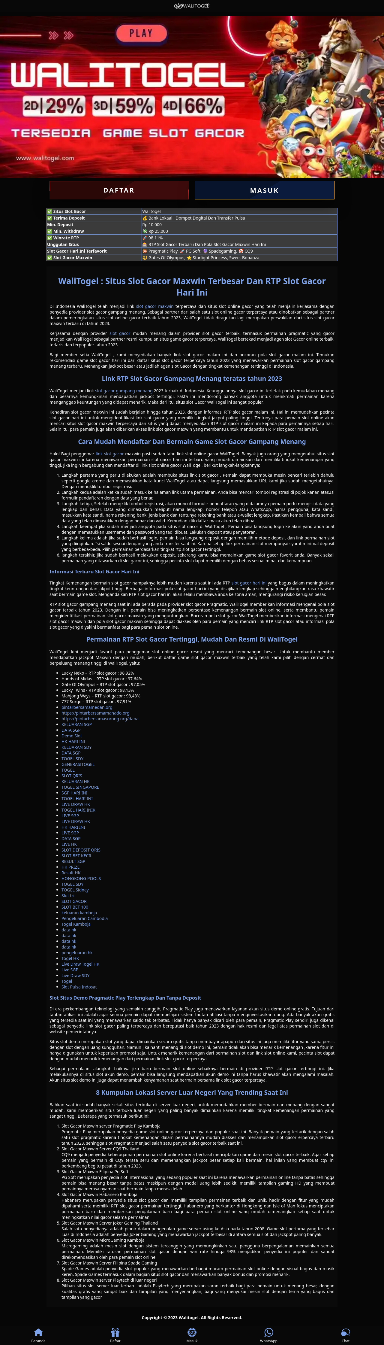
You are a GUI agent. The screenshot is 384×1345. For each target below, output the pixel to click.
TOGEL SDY (72, 758)
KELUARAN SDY (77, 747)
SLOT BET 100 (75, 907)
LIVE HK (69, 844)
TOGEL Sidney (75, 890)
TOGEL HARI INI (77, 798)
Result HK (71, 873)
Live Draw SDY (76, 975)
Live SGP (70, 970)
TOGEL (68, 770)
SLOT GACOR (74, 901)
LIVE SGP (70, 815)
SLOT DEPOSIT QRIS (81, 850)
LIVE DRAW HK (76, 804)
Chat (345, 1335)
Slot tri (68, 895)
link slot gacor (110, 454)
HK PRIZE (71, 867)
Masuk (191, 1335)
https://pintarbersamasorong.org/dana (100, 718)
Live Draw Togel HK (80, 964)
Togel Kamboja (76, 924)
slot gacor (120, 333)
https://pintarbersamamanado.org (96, 713)
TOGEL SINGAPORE (80, 787)
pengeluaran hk (77, 952)
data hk (69, 930)
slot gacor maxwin (155, 306)
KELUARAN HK (76, 781)
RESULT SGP (73, 861)
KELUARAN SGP (77, 724)
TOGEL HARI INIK (78, 810)
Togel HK (70, 958)
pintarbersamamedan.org (87, 707)
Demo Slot (72, 736)
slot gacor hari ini (249, 583)
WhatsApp (269, 1335)
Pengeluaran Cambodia (85, 918)
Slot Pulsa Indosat (79, 987)
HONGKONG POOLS (81, 878)
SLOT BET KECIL (77, 855)
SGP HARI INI (75, 793)
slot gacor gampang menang (124, 390)
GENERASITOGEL (78, 764)
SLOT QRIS (72, 776)
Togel (67, 981)
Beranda (38, 1335)
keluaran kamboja (79, 912)
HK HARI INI (73, 741)
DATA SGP (71, 730)
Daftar (115, 1335)
